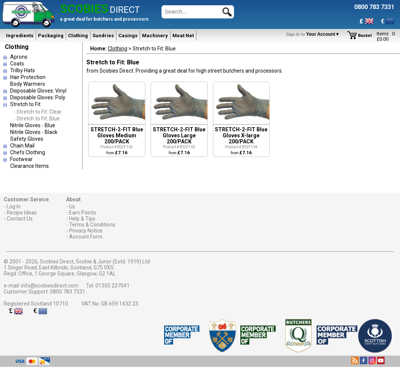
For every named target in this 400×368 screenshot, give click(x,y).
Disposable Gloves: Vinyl (38, 91)
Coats (17, 64)
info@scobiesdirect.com (49, 286)
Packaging (50, 35)
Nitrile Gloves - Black (33, 132)
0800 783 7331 (67, 292)
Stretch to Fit (25, 104)
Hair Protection (27, 77)
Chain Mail (22, 146)
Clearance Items (29, 166)
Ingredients (19, 35)
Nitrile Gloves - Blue (32, 125)
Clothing (78, 35)
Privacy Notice (86, 231)
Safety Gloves (26, 139)
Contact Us (20, 219)
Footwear (21, 159)
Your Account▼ (314, 34)
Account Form (86, 237)
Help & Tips (82, 219)
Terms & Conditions (92, 225)
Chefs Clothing (27, 152)
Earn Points (82, 213)
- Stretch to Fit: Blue (37, 119)
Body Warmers (27, 84)
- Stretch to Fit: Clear (38, 112)
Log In (14, 207)
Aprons (18, 57)
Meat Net (183, 35)
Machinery (155, 35)
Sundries (103, 35)
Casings (127, 35)
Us (72, 207)
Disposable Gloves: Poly (37, 97)
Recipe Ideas (22, 213)
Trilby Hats (22, 70)
